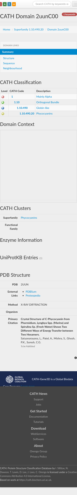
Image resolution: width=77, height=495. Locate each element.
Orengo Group (38, 451)
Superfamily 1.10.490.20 (29, 29)
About (38, 446)
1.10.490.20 (26, 113)
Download (38, 428)
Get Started (38, 411)
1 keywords (69, 14)
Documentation (38, 416)
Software (38, 439)
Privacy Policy (38, 456)
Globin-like (42, 107)
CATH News (38, 394)
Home (7, 29)
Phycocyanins (44, 113)
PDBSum (31, 291)
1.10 (16, 102)
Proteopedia (33, 295)
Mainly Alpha (44, 96)
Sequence (9, 63)
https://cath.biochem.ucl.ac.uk (35, 480)
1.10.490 (22, 107)
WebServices (38, 433)
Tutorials (38, 421)
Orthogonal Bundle (47, 102)
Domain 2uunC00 (58, 29)
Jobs (38, 404)
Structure (8, 58)
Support (38, 399)
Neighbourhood (12, 68)
